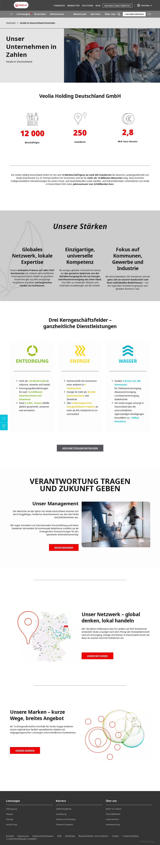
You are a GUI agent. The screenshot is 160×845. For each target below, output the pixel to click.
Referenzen (57, 14)
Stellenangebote (63, 808)
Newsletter (73, 5)
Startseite (11, 22)
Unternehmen (112, 819)
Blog (98, 5)
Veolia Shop (11, 824)
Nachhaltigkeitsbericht (117, 5)
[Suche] (119, 14)
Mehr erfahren (64, 547)
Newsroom (79, 14)
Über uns (110, 14)
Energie (9, 819)
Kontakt (10, 836)
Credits (115, 836)
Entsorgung (11, 808)
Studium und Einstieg (65, 819)
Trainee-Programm (64, 824)
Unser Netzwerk (97, 655)
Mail (149, 14)
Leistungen (23, 14)
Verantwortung (113, 824)
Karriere (96, 14)
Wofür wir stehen (114, 808)
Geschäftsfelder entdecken (80, 448)
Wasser (9, 814)
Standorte (59, 5)
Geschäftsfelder (113, 814)
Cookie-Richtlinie (130, 836)
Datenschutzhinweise (43, 836)
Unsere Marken (24, 750)
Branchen (40, 14)
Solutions (87, 5)
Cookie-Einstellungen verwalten (21, 838)
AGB (59, 836)
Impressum (23, 836)
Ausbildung (61, 814)
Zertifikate (70, 836)
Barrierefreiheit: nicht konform (93, 836)
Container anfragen (134, 14)
